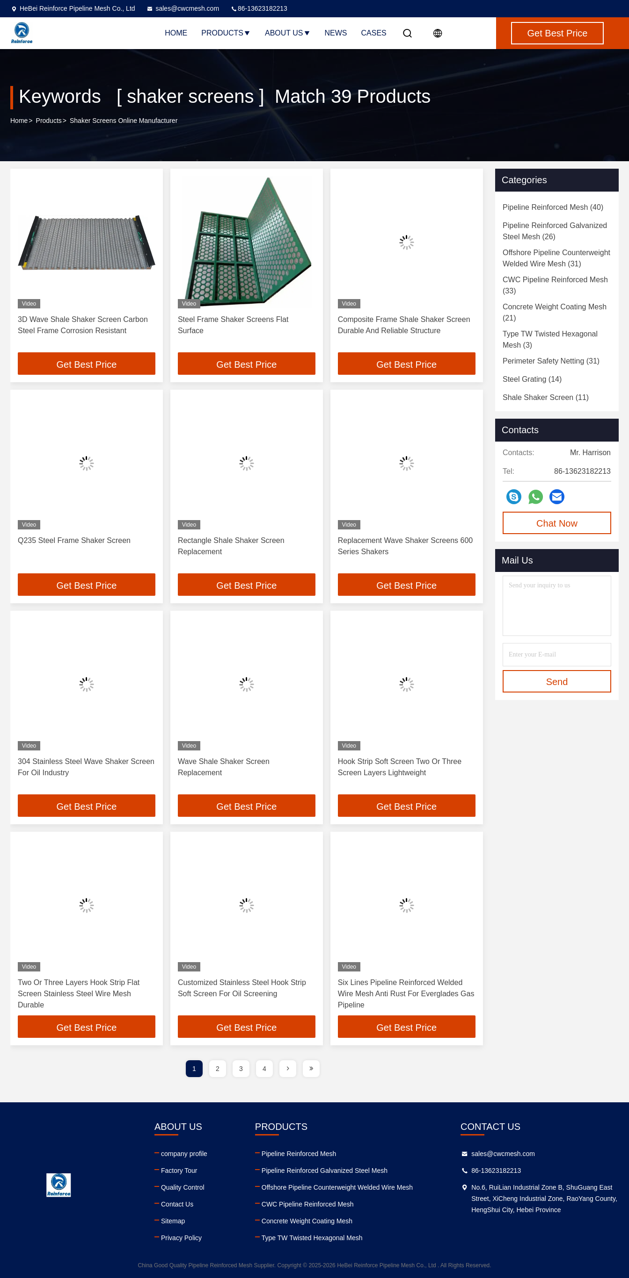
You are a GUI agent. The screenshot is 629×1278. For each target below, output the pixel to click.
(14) (532, 379)
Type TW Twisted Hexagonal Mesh (312, 1238)
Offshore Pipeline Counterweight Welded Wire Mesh (337, 1187)
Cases (374, 33)
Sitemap (173, 1221)
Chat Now (557, 523)
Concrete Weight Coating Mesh (307, 1221)
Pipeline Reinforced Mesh (299, 1153)
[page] (287, 1068)
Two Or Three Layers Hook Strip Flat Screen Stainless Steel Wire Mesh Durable (78, 993)
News (336, 33)
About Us (288, 33)
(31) (556, 258)
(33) (555, 285)
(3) (550, 339)
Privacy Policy (181, 1238)
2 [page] (217, 1068)
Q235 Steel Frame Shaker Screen (74, 540)
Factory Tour (179, 1170)
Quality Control (183, 1187)
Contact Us (177, 1204)
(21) (555, 312)
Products (226, 33)
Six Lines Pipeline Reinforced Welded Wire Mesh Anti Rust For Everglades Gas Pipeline (406, 993)
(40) (553, 207)
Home (176, 33)
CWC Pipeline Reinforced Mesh (308, 1204)
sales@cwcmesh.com (182, 8)
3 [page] (241, 1068)
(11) (546, 397)
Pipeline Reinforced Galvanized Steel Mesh (325, 1170)
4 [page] (264, 1068)
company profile (184, 1153)
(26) (555, 231)
